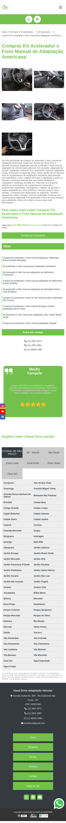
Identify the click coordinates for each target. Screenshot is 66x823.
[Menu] (60, 7)
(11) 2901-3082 (33, 345)
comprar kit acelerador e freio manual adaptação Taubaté (30, 323)
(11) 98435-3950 (33, 349)
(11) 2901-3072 (19, 225)
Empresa (32, 747)
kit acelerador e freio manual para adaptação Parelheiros (29, 266)
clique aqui (35, 225)
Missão (33, 756)
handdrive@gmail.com (33, 723)
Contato (33, 776)
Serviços (33, 766)
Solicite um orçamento (33, 235)
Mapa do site (32, 786)
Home (33, 737)
